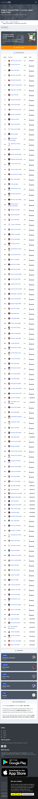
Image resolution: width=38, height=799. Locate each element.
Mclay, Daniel (14, 476)
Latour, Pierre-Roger (15, 327)
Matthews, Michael (15, 159)
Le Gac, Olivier (14, 358)
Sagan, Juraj (14, 618)
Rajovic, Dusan (14, 129)
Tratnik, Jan (13, 119)
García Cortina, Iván (15, 64)
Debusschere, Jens (15, 493)
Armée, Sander (14, 594)
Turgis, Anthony (14, 441)
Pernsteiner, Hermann (16, 367)
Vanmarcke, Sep (14, 407)
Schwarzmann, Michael (16, 455)
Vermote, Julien (14, 525)
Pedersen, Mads (14, 497)
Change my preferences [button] (28, 794)
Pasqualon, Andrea (15, 85)
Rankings (5, 27)
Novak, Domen (14, 622)
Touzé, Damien (14, 373)
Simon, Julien (14, 644)
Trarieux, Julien (14, 224)
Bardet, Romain (14, 269)
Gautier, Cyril (14, 574)
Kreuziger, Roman (15, 393)
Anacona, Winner (15, 169)
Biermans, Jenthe (15, 640)
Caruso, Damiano (15, 298)
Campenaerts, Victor (15, 598)
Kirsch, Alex (13, 489)
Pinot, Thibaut (14, 179)
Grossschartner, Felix (16, 163)
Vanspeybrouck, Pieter (16, 534)
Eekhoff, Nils (14, 412)
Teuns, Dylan (14, 219)
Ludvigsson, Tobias (15, 421)
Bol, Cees (13, 134)
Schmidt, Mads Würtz (16, 193)
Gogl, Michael (14, 570)
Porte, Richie (14, 378)
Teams (4, 735)
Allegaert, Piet (14, 446)
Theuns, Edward (14, 323)
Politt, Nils (13, 184)
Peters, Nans (14, 363)
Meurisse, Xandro (15, 199)
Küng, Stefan (14, 313)
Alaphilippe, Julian (15, 293)
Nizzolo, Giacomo (15, 109)
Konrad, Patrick (14, 254)
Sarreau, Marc (14, 104)
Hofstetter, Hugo (14, 80)
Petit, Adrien (14, 614)
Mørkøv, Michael (15, 154)
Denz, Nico (13, 579)
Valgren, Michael (15, 466)
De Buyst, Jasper (15, 338)
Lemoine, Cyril (14, 397)
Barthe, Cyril (14, 427)
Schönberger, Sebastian (16, 416)
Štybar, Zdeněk (14, 124)
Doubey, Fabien (14, 279)
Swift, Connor (14, 264)
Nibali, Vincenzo (14, 229)
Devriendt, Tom (14, 545)
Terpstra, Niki (14, 550)
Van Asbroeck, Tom (15, 174)
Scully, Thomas (14, 481)
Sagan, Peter (14, 70)
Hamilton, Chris (14, 589)
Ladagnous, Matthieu (16, 460)
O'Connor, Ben (14, 584)
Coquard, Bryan (14, 99)
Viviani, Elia (13, 94)
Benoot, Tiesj (14, 259)
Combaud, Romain (15, 288)
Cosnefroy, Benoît (15, 388)
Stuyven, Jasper (14, 114)
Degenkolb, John (15, 89)
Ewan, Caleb (14, 520)
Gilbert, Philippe (14, 333)
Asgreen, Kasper (14, 303)
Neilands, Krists (14, 284)
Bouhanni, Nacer (14, 75)
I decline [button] (19, 794)
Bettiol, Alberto (14, 540)
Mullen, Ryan (14, 565)
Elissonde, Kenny (15, 432)
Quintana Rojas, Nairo (16, 188)
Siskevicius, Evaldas (15, 143)
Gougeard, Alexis (15, 504)
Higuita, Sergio (14, 149)
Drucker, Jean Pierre (15, 635)
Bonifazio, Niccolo (15, 60)
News (4, 737)
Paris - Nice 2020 (14, 22)
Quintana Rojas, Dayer (16, 352)
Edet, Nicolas (14, 512)
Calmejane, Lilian (15, 555)
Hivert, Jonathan (14, 560)
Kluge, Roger (14, 436)
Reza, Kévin (13, 500)
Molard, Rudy (14, 214)
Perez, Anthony (14, 508)
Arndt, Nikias (14, 318)
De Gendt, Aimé (14, 485)
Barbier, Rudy (14, 631)
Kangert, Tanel (14, 209)
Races (7, 22)
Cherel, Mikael (14, 239)
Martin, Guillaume (15, 274)
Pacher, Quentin (14, 471)
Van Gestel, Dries (15, 604)
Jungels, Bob (14, 343)
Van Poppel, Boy (14, 383)
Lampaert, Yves (14, 530)
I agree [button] (13, 794)
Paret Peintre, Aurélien (16, 347)
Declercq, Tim (14, 308)
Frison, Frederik (14, 609)
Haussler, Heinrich (15, 451)
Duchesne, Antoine (15, 243)
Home (2, 22)
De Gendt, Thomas (15, 516)
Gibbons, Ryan (14, 234)
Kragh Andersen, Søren (16, 248)
